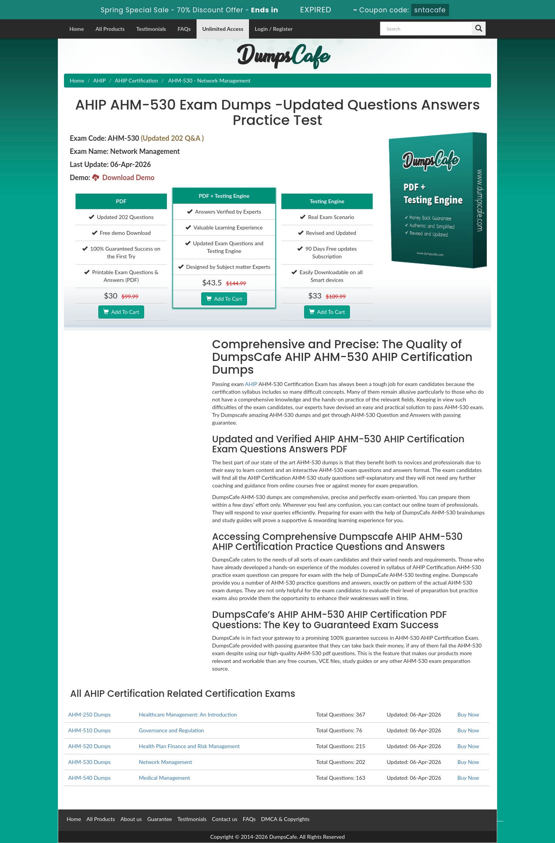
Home (76, 28)
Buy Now (468, 714)
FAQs (184, 28)
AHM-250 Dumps (89, 714)
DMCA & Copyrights (285, 819)
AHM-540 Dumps (89, 777)
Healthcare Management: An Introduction (188, 714)
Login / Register (274, 28)
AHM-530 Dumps (89, 762)
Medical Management (164, 777)
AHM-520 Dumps (89, 746)
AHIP (99, 80)
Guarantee (159, 819)
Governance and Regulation (171, 730)
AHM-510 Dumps (89, 730)
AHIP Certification (136, 80)
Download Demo (123, 177)
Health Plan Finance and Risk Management (189, 746)
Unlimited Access (222, 28)
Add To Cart (121, 312)
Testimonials (151, 28)
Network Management (165, 762)
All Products (110, 28)
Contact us (224, 819)
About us (131, 819)
